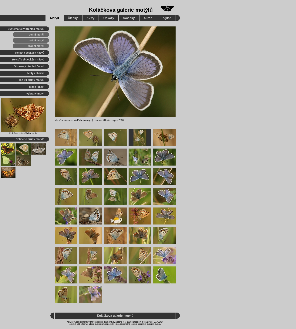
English (165, 18)
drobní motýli (36, 45)
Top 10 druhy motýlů (31, 79)
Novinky (129, 18)
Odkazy (108, 18)
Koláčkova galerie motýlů (121, 10)
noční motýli (36, 40)
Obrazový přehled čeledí (29, 66)
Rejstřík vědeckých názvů (28, 59)
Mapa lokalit (36, 86)
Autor (148, 18)
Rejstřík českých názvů (29, 52)
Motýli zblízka (35, 73)
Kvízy (91, 18)
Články (73, 18)
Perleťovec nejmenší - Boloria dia (23, 133)
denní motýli (36, 34)
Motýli (54, 18)
